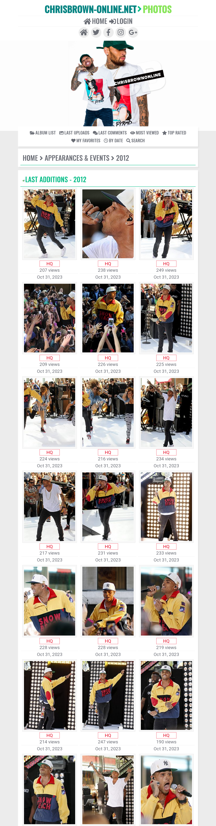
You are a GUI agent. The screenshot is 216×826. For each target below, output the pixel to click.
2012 (122, 158)
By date (113, 140)
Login (121, 21)
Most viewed (144, 132)
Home (95, 21)
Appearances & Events (77, 158)
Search (135, 140)
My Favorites (85, 140)
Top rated (174, 132)
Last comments (110, 132)
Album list (43, 132)
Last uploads (74, 132)
